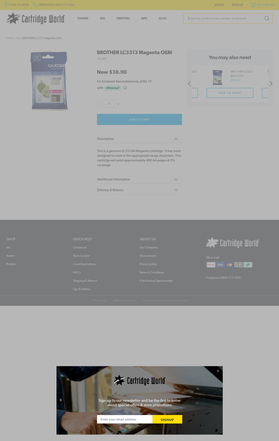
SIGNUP (167, 419)
